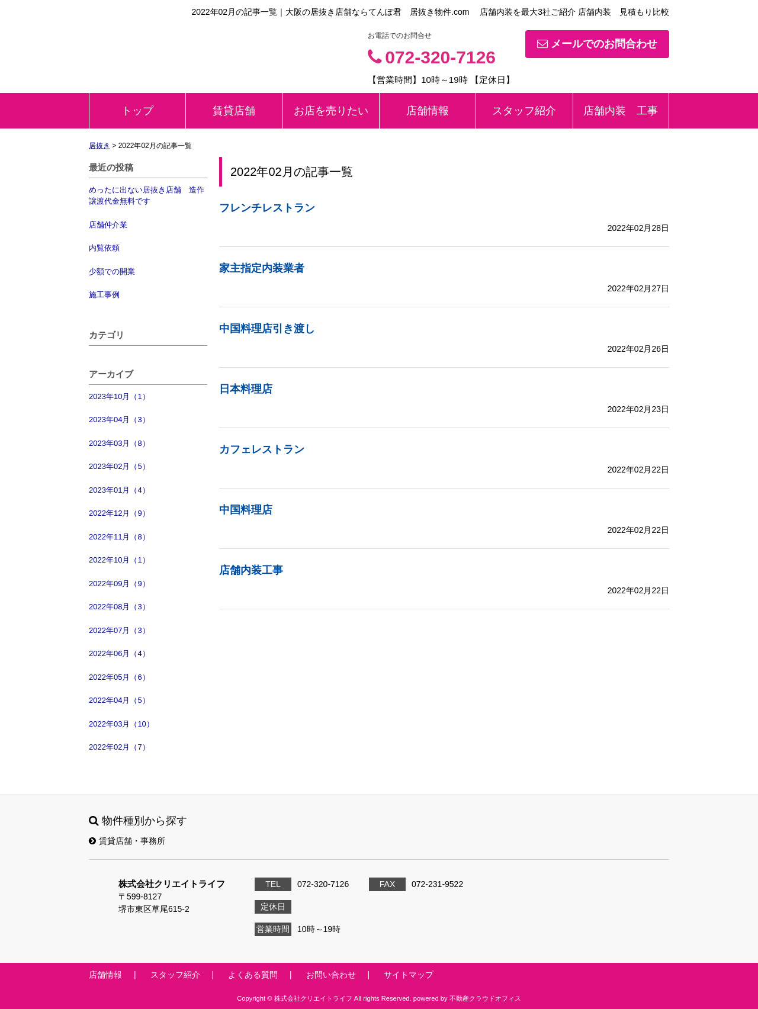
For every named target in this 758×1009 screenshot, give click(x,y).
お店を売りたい (331, 111)
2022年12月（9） (119, 513)
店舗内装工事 (251, 570)
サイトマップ (408, 974)
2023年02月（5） (119, 466)
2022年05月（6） (119, 677)
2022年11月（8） (119, 536)
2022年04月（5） (119, 700)
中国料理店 (245, 510)
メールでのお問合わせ (597, 44)
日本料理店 (245, 389)
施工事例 (104, 294)
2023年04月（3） (119, 419)
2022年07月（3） (119, 630)
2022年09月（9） (119, 583)
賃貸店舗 (234, 111)
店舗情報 (427, 111)
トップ (137, 111)
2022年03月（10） (121, 723)
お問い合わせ (331, 974)
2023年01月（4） (119, 490)
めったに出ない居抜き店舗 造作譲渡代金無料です (146, 195)
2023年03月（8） (119, 443)
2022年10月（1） (119, 559)
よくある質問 (253, 974)
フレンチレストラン (267, 208)
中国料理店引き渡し (267, 329)
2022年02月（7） (119, 747)
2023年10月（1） (119, 396)
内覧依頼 (104, 247)
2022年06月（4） (119, 653)
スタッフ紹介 (524, 111)
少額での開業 (112, 271)
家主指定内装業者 (261, 268)
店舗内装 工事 (620, 111)
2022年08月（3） (119, 606)
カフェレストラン (261, 449)
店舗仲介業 (108, 224)
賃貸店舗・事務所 (127, 841)
